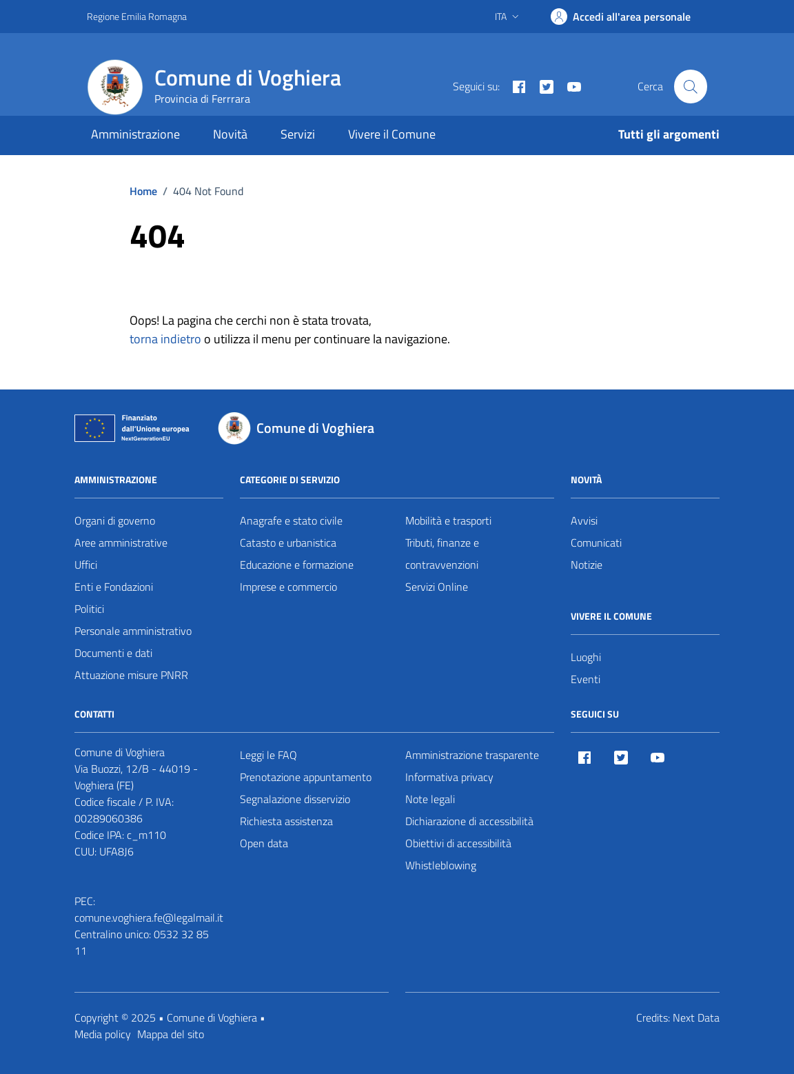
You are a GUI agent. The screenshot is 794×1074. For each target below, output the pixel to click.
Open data (264, 843)
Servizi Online (436, 586)
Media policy (102, 1034)
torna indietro (165, 339)
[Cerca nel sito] (690, 86)
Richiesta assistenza (286, 821)
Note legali (430, 799)
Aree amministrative (120, 542)
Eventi (585, 679)
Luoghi (586, 657)
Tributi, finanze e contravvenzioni (442, 553)
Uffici (85, 564)
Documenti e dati (113, 653)
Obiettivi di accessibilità (458, 843)
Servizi (298, 134)
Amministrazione (135, 134)
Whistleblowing (440, 865)
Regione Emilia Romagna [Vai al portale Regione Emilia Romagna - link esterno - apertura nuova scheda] (137, 16)
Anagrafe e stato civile (291, 520)
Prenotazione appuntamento (305, 777)
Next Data (696, 1017)
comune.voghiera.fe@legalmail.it (148, 917)
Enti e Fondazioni (113, 586)
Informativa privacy (449, 777)
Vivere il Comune (392, 134)
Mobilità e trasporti (448, 520)
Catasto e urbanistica (288, 542)
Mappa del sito (170, 1034)
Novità (230, 134)
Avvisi (584, 520)
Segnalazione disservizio (295, 799)
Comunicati (596, 542)
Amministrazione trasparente (472, 755)
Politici (89, 608)
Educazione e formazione (297, 564)
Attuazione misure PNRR (131, 675)
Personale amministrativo (133, 630)
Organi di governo (114, 520)
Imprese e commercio (288, 586)
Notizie (586, 564)
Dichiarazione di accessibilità (469, 821)
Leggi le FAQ (268, 755)
